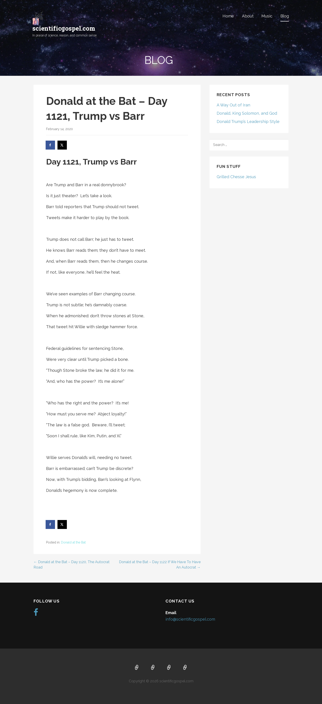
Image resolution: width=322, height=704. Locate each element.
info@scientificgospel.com (190, 619)
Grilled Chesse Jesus (236, 176)
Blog (284, 16)
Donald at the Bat (73, 542)
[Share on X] (62, 145)
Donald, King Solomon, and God (247, 113)
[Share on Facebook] (50, 145)
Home (228, 16)
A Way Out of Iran (233, 105)
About (247, 16)
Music (266, 16)
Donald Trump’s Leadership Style (248, 121)
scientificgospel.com (63, 28)
